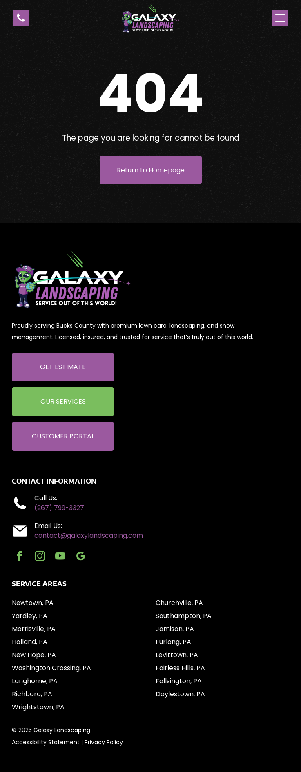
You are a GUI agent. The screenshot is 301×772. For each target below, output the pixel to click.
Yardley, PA (29, 615)
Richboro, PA (32, 694)
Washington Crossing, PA (51, 668)
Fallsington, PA (179, 681)
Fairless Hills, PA (180, 668)
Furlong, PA (173, 642)
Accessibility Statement (46, 742)
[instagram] (39, 557)
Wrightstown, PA (38, 707)
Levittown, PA (177, 655)
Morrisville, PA (34, 628)
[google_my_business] (80, 557)
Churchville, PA (179, 602)
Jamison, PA (175, 628)
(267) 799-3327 (59, 507)
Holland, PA (29, 642)
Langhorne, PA (35, 681)
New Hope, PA (34, 655)
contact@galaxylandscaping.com (88, 535)
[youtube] (60, 557)
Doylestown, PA (180, 694)
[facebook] (19, 557)
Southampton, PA (184, 615)
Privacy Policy (104, 742)
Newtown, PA (33, 602)
